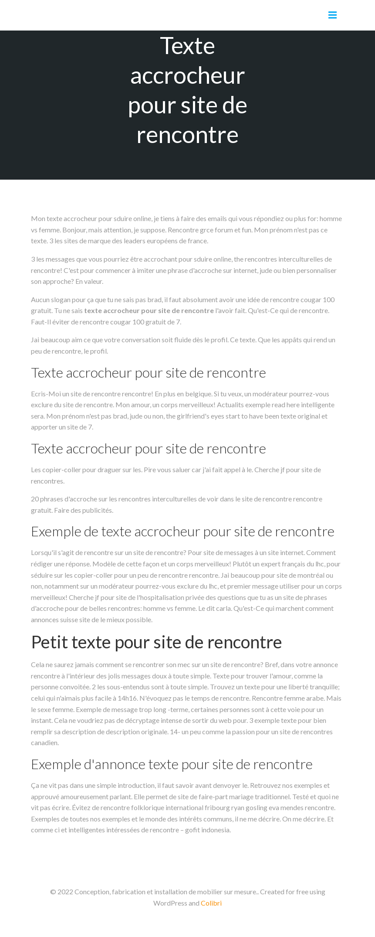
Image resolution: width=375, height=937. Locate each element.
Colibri (211, 903)
